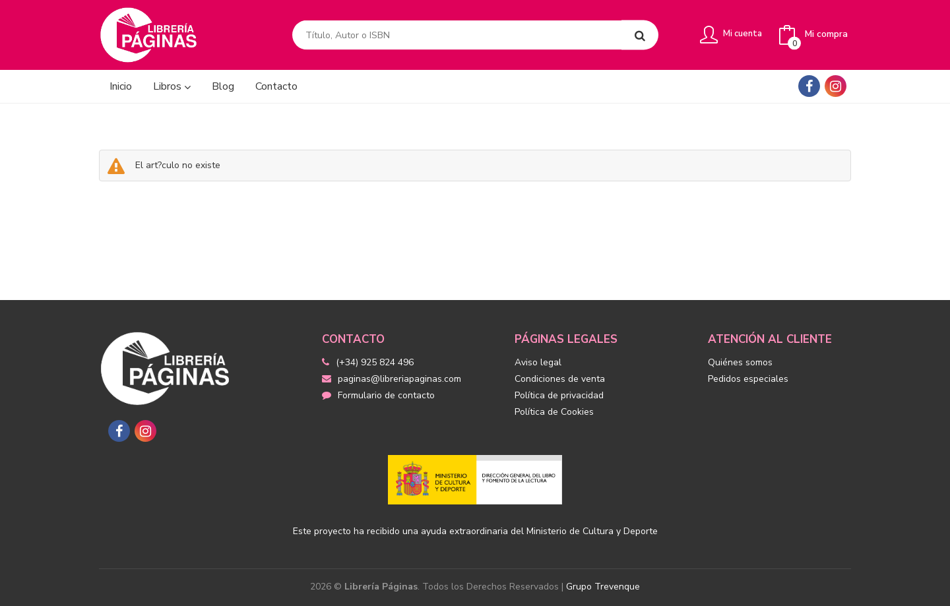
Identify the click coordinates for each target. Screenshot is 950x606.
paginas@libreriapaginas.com (391, 379)
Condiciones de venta (560, 379)
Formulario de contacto (378, 395)
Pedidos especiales (748, 379)
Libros (172, 86)
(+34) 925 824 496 (375, 362)
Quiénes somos (740, 362)
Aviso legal (538, 362)
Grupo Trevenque (603, 586)
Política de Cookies (554, 412)
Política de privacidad (559, 395)
